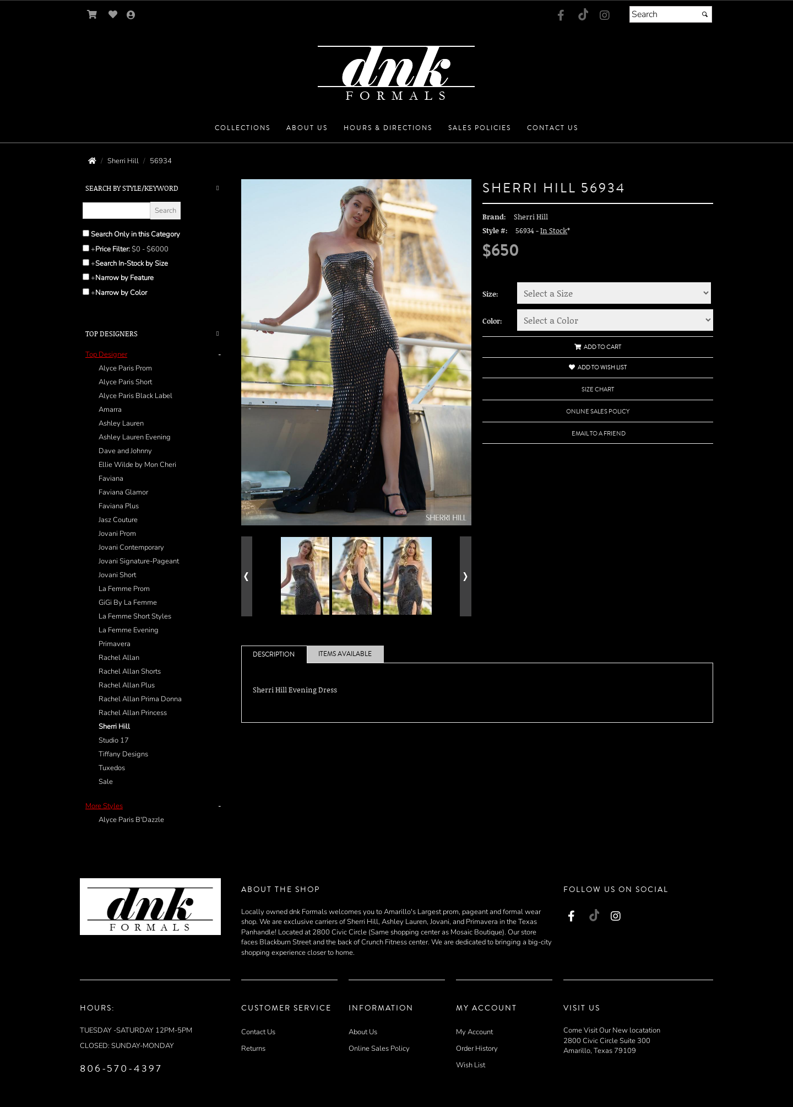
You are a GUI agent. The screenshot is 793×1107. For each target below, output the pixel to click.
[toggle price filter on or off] (86, 248)
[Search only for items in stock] (86, 262)
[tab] (155, 568)
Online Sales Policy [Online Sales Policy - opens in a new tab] (597, 411)
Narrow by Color (121, 293)
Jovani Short (117, 575)
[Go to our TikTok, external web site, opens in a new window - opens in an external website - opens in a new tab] (582, 14)
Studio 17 (114, 740)
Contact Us (258, 1032)
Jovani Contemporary (131, 547)
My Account (474, 1032)
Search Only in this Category (135, 234)
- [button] (219, 354)
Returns (253, 1049)
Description (274, 654)
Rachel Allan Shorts (130, 671)
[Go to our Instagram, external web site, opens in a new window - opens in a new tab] (604, 16)
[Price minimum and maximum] (154, 249)
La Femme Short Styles (135, 616)
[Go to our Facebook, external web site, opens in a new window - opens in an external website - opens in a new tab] (560, 16)
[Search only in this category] (86, 233)
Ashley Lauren (121, 423)
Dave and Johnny (125, 451)
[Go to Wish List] (113, 14)
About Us (363, 1032)
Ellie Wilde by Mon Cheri (137, 465)
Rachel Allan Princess (133, 713)
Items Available (345, 654)
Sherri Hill (114, 727)
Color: (492, 321)
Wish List (470, 1065)
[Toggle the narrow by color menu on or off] (86, 291)
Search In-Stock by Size (131, 263)
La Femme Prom (124, 589)
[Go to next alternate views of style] (465, 576)
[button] (242, 128)
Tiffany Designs (123, 754)
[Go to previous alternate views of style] (247, 576)
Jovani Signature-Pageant (139, 561)
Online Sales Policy (379, 1049)
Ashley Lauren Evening (135, 437)
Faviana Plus (119, 506)
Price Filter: (112, 249)
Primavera (115, 644)
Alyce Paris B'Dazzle (131, 820)
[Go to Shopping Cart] (92, 14)
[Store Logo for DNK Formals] (396, 69)
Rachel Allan (119, 658)
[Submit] (705, 14)
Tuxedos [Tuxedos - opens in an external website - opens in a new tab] (112, 768)
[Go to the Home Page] (92, 161)
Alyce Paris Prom (125, 368)
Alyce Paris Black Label (135, 396)
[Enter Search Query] (116, 210)
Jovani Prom (117, 534)
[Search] (670, 14)
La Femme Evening (129, 630)
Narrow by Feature (124, 278)
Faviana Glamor (123, 492)
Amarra (110, 410)
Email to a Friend (599, 433)
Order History (477, 1049)
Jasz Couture (118, 520)
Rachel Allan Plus (127, 685)
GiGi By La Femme (128, 603)
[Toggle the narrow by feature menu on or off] (86, 276)
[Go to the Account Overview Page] (131, 16)
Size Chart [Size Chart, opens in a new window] (598, 389)
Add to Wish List (598, 367)
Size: (490, 294)
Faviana (111, 478)
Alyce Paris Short (125, 382)
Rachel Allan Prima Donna (140, 699)
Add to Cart (597, 347)
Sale (106, 782)
